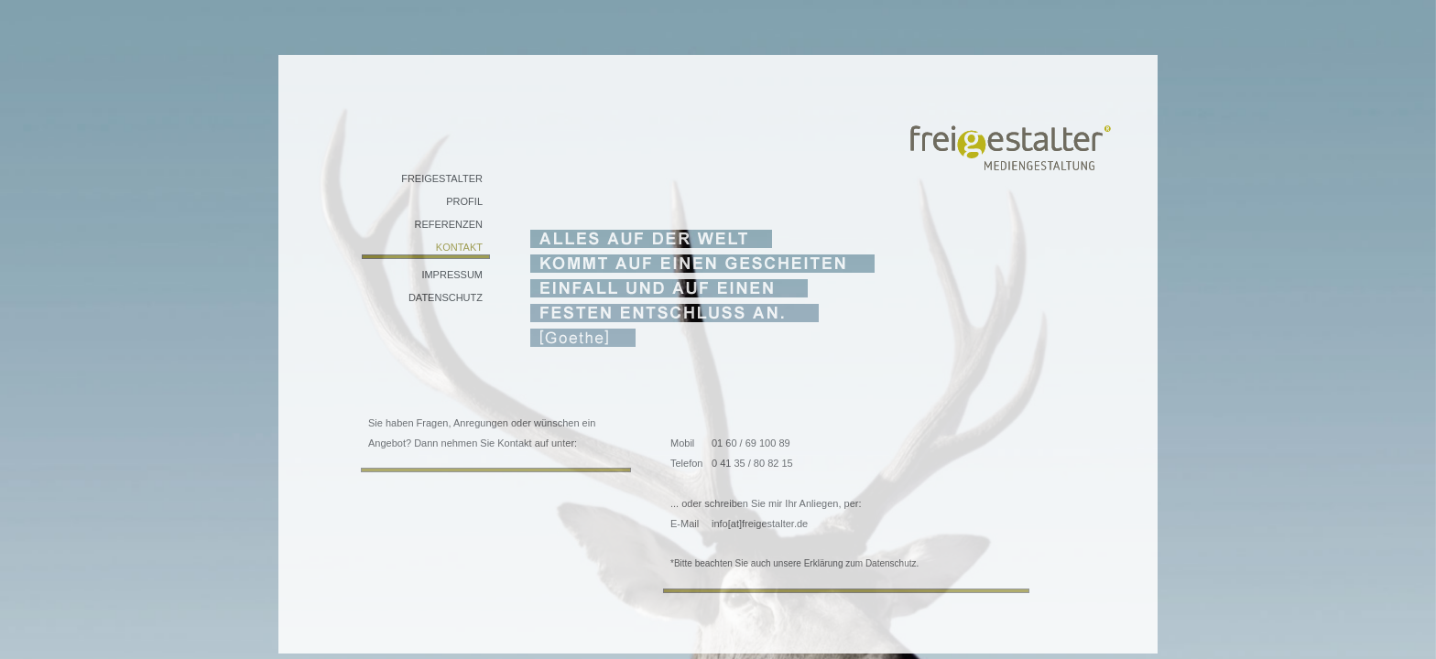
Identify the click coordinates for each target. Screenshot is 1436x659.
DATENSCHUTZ (445, 297)
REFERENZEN (448, 224)
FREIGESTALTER (442, 178)
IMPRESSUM (452, 274)
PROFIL (464, 201)
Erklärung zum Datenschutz (860, 563)
